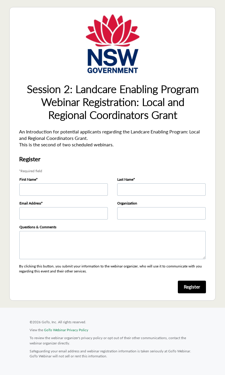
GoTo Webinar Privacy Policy (66, 330)
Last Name (125, 179)
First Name (27, 179)
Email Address (30, 203)
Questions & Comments (37, 227)
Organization (127, 203)
